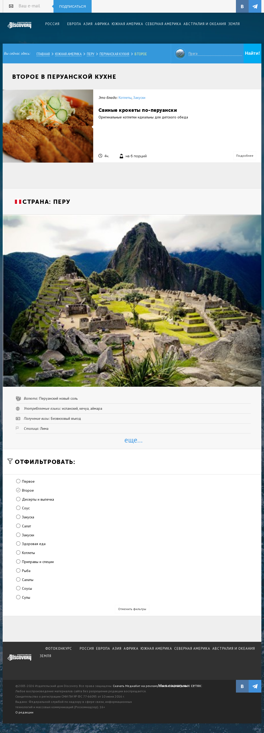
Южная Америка (68, 54)
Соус (26, 508)
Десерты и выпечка (38, 499)
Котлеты (125, 97)
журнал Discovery (20, 661)
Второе (141, 54)
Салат (26, 526)
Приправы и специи (38, 561)
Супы (26, 597)
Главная (43, 54)
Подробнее (244, 156)
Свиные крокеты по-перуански (138, 110)
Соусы (27, 588)
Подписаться (72, 6)
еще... (133, 440)
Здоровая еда (34, 543)
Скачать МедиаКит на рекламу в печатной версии (150, 686)
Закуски (139, 97)
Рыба (26, 570)
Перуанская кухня (114, 54)
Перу (90, 54)
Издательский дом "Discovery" (20, 29)
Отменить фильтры (132, 609)
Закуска (28, 517)
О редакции (24, 712)
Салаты (27, 579)
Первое (28, 481)
